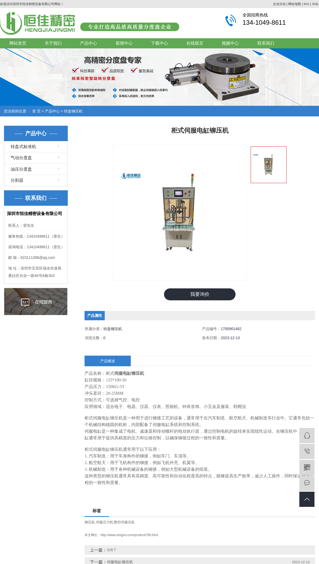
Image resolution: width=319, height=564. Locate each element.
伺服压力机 (104, 522)
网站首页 (17, 43)
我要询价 (199, 294)
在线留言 (194, 43)
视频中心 (230, 43)
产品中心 (88, 43)
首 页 (36, 111)
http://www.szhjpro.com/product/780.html (129, 535)
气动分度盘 (21, 157)
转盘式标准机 (23, 146)
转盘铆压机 (73, 111)
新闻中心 (124, 43)
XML (315, 4)
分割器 (17, 180)
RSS (306, 4)
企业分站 (279, 4)
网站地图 (294, 4)
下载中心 (159, 43)
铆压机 (90, 522)
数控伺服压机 (124, 522)
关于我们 (53, 43)
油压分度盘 (21, 169)
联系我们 (265, 43)
